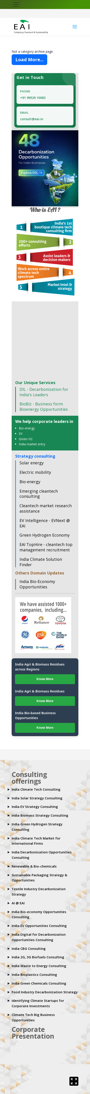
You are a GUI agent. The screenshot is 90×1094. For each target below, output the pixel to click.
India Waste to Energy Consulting (39, 966)
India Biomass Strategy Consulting (40, 815)
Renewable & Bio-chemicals (34, 866)
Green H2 (25, 439)
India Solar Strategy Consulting (37, 798)
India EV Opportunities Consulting (39, 926)
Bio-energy (27, 428)
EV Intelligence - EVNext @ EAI (44, 523)
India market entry (32, 444)
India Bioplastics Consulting (34, 974)
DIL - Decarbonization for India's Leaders (43, 392)
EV (20, 433)
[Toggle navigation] (16, 4)
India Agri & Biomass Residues (39, 691)
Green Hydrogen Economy (44, 535)
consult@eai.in (31, 119)
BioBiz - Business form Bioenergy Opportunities (43, 406)
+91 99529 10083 (32, 98)
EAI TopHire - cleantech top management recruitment (46, 547)
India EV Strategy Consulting (35, 807)
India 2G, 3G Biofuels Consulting (38, 957)
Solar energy (31, 463)
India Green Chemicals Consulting (39, 983)
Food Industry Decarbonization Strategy (45, 992)
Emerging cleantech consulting (38, 493)
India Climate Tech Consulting (36, 789)
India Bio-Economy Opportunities (37, 584)
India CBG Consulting (29, 948)
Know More (44, 679)
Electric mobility (35, 472)
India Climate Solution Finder (40, 562)
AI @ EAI (18, 903)
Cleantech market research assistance (45, 508)
